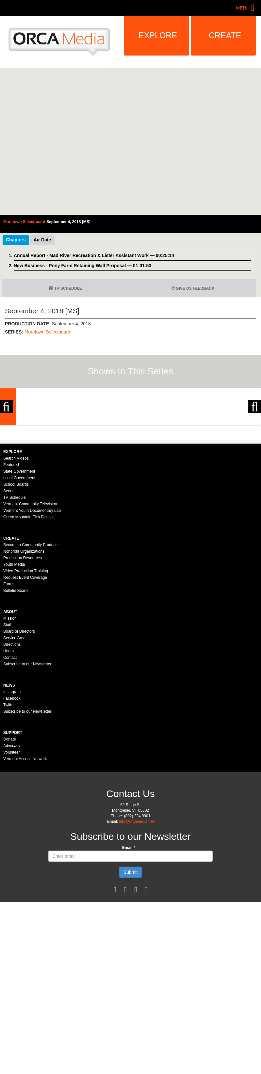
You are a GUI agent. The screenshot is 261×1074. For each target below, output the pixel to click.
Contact (10, 730)
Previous (6, 443)
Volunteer (11, 825)
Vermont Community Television (30, 577)
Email (128, 921)
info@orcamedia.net (136, 894)
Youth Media (14, 637)
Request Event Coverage (25, 650)
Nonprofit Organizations (23, 624)
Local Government (19, 551)
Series (8, 564)
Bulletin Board (15, 663)
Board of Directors (19, 704)
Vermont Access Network (25, 832)
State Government (19, 544)
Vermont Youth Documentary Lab (32, 583)
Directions (12, 717)
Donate (9, 812)
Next (254, 443)
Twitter (9, 778)
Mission (10, 691)
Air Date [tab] (42, 239)
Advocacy (11, 819)
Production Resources (22, 631)
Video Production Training (25, 644)
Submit (130, 945)
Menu (243, 7)
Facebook (12, 771)
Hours (8, 724)
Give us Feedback (193, 288)
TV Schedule (65, 288)
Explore (158, 35)
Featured (11, 538)
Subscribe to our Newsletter (27, 784)
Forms (8, 657)
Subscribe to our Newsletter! (28, 737)
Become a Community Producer (31, 618)
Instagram (12, 765)
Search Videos (16, 531)
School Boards (16, 557)
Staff (7, 698)
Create (225, 35)
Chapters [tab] (16, 239)
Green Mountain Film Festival (29, 590)
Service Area (14, 711)
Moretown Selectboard (47, 331)
